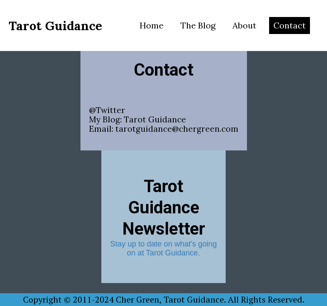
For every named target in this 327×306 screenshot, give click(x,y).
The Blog (198, 25)
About (244, 25)
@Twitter (107, 110)
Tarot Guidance (155, 119)
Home (152, 25)
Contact (289, 25)
